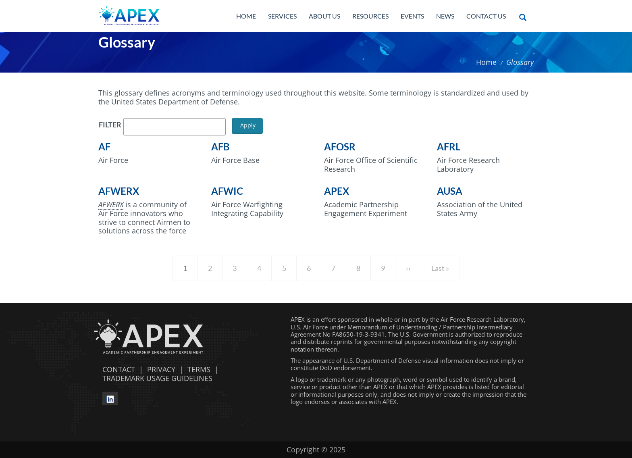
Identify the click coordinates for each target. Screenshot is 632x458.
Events (412, 16)
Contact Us (486, 16)
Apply (248, 125)
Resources (370, 16)
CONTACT (116, 369)
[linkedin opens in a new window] (110, 397)
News (445, 16)
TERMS (198, 369)
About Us (324, 16)
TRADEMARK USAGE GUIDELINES (155, 378)
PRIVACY (161, 369)
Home (246, 16)
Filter (110, 125)
